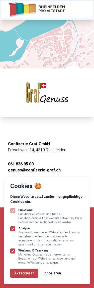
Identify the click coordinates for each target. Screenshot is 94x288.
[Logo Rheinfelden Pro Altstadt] (37, 10)
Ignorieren (52, 273)
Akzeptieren (24, 273)
